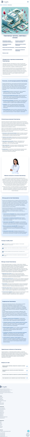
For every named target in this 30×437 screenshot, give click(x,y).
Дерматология (2, 412)
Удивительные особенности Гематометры (20, 50)
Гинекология (1, 411)
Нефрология (1, 415)
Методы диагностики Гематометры (8, 47)
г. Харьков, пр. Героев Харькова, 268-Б (5, 431)
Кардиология (2, 413)
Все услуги (1, 397)
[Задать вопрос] (28, 431)
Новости (1, 427)
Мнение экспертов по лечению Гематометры (20, 45)
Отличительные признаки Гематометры (7, 45)
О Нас (1, 425)
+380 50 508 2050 (2, 433)
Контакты (1, 426)
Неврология (1, 414)
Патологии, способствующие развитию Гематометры (20, 41)
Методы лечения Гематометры (20, 47)
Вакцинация (1, 399)
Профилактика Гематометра (7, 49)
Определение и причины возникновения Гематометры (7, 41)
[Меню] (27, 1)
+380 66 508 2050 (2, 434)
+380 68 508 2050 (2, 435)
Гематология (1, 410)
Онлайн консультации (3, 400)
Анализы (1, 398)
